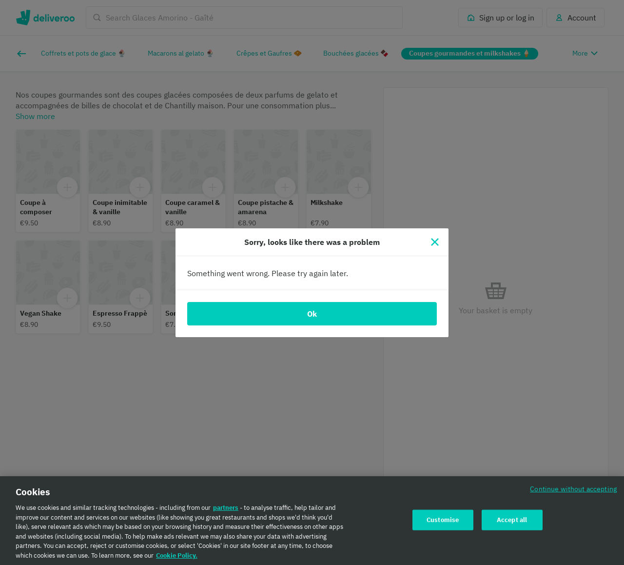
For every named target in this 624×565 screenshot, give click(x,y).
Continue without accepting (573, 491)
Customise (443, 522)
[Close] (435, 242)
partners (225, 510)
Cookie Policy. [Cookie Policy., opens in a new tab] (176, 558)
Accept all (512, 522)
